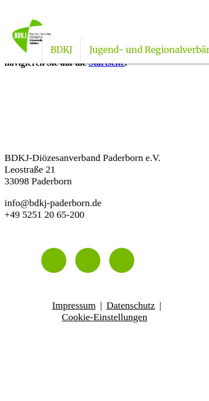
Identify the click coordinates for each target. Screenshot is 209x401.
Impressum (73, 305)
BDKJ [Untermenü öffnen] (62, 49)
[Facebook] (121, 260)
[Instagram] (87, 260)
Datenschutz (130, 305)
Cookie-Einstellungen (104, 316)
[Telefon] (53, 260)
